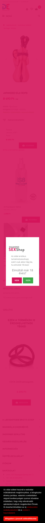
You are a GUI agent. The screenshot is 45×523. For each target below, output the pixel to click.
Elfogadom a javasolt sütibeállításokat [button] (20, 519)
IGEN (28, 280)
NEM (17, 280)
